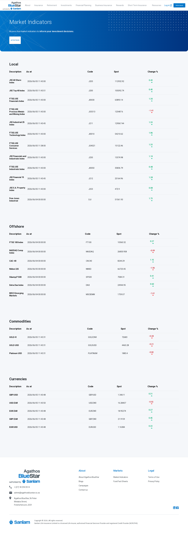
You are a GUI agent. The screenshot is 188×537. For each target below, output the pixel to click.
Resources (156, 5)
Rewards (120, 5)
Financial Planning (83, 5)
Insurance (38, 5)
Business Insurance (103, 5)
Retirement (52, 5)
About (27, 5)
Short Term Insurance (137, 5)
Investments (66, 5)
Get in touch (179, 5)
